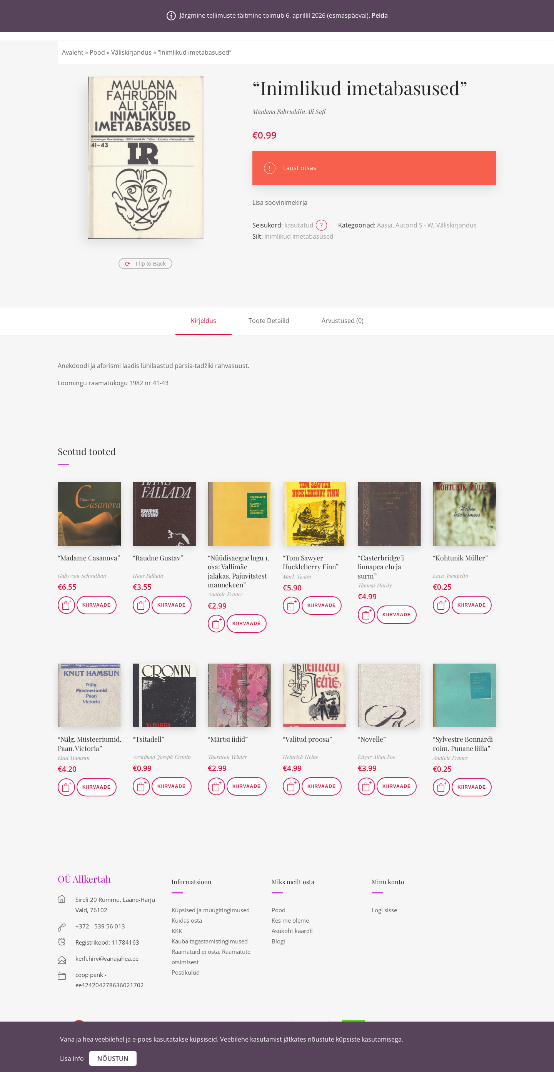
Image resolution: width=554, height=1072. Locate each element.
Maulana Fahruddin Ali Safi (288, 111)
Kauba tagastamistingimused (210, 950)
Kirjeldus (203, 320)
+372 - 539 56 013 (100, 935)
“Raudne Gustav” (159, 557)
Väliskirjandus (131, 52)
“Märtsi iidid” (228, 739)
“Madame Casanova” (89, 557)
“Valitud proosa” (307, 739)
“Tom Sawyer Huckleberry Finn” (311, 562)
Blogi (278, 950)
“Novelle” (372, 739)
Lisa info (72, 1058)
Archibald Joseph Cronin (162, 757)
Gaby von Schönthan (82, 575)
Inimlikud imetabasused (299, 236)
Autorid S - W (414, 225)
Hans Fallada (148, 575)
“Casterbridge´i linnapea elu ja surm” (381, 566)
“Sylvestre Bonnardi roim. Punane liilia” (463, 743)
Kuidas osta (187, 929)
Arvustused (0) (343, 320)
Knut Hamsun (74, 766)
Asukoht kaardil (292, 939)
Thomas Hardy (375, 585)
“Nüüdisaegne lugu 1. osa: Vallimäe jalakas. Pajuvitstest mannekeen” (238, 571)
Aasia (384, 225)
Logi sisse (384, 919)
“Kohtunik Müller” (461, 557)
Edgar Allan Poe (376, 757)
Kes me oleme (290, 929)
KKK (177, 939)
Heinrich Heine (300, 757)
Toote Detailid (269, 320)
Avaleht (72, 52)
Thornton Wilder (227, 757)
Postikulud (186, 981)
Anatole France (225, 594)
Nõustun (112, 1058)
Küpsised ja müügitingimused (211, 919)
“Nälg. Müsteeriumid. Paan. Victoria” (80, 748)
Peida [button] (380, 15)
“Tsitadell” (149, 739)
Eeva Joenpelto (450, 575)
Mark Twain (297, 576)
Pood (97, 52)
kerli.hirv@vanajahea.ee (106, 967)
